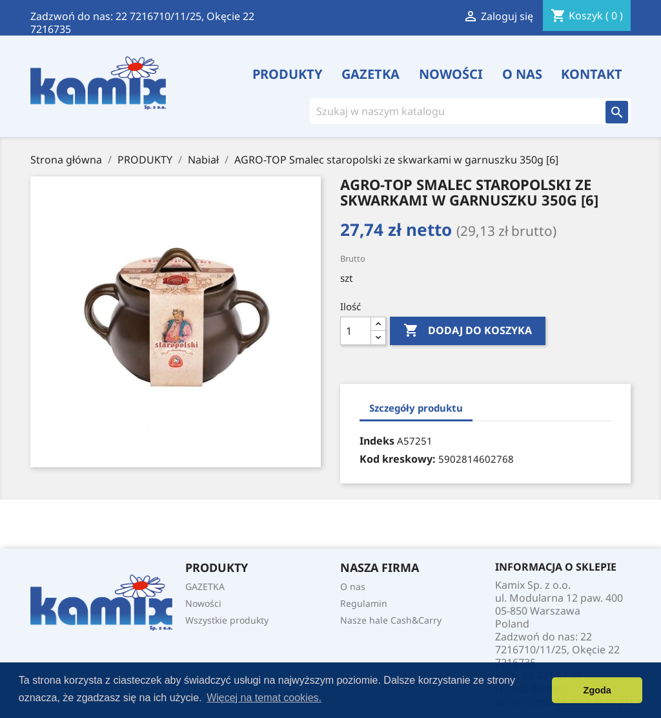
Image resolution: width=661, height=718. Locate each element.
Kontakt (591, 74)
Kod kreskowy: (398, 458)
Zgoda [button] (597, 690)
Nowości (451, 74)
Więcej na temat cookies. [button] (264, 697)
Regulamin (363, 603)
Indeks (377, 440)
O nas (522, 74)
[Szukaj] (452, 111)
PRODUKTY (287, 74)
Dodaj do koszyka (467, 330)
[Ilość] (355, 331)
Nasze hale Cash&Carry (391, 620)
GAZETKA (370, 74)
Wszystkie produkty (227, 620)
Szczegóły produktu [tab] (416, 407)
